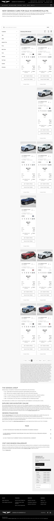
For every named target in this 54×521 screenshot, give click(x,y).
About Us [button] (32, 5)
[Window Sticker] (34, 57)
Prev (29, 360)
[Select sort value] (45, 32)
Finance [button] (24, 5)
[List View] (51, 32)
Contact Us (43, 502)
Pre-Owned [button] (19, 5)
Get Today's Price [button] (28, 76)
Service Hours (43, 485)
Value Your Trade (28, 79)
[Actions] (34, 48)
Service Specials (32, 504)
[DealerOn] (5, 517)
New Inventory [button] (5, 5)
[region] (28, 69)
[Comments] (32, 57)
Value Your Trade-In (20, 500)
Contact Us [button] (40, 464)
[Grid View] (48, 32)
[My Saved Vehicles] (51, 5)
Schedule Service (32, 502)
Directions (43, 504)
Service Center (31, 500)
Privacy (15, 518)
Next (40, 360)
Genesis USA (8, 450)
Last (44, 360)
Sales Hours (43, 469)
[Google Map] (16, 472)
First (25, 360)
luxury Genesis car (9, 415)
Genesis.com (46, 518)
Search (48, 27)
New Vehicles (5, 500)
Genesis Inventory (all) (32, 410)
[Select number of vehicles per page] (50, 361)
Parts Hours (43, 487)
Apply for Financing (20, 505)
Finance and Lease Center (19, 503)
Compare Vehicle (26, 84)
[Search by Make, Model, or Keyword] (25, 27)
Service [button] (28, 5)
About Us (43, 500)
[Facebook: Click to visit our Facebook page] (48, 513)
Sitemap (13, 518)
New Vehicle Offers (12, 5)
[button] (35, 39)
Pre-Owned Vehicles (7, 502)
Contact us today (27, 448)
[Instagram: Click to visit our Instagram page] (50, 513)
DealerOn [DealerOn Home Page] (9, 518)
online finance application (18, 421)
